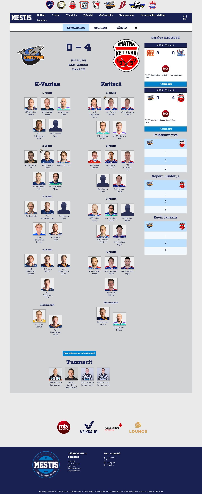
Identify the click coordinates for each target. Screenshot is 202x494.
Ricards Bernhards (158, 75)
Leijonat (71, 461)
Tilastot (121, 28)
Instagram (110, 462)
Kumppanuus (126, 15)
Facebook (110, 458)
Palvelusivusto (74, 468)
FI (184, 16)
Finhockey (72, 466)
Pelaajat (88, 15)
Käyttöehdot (89, 491)
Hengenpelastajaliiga (153, 15)
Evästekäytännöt (114, 491)
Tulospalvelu (73, 463)
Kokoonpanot (76, 28)
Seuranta (100, 28)
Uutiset (41, 15)
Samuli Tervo (171, 120)
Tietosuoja (101, 491)
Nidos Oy (159, 491)
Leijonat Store (74, 470)
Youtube (110, 465)
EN (184, 19)
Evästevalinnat (130, 491)
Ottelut (56, 15)
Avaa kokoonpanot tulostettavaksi (79, 353)
